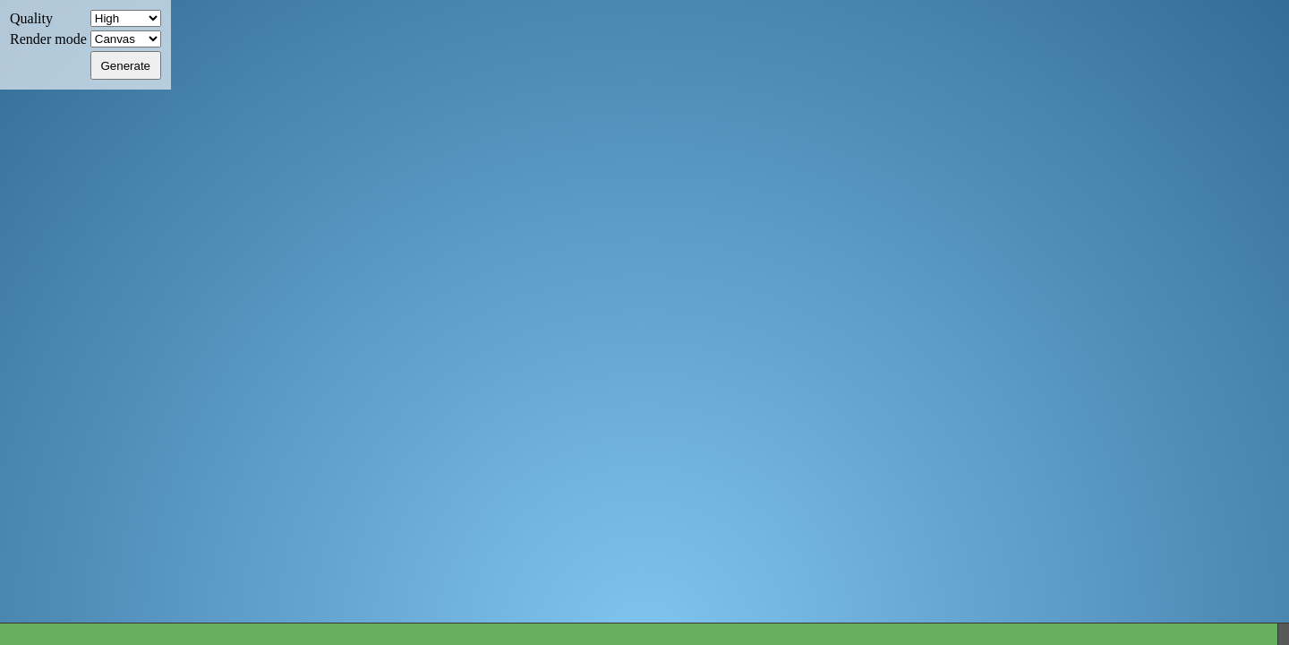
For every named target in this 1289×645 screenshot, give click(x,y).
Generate (125, 66)
